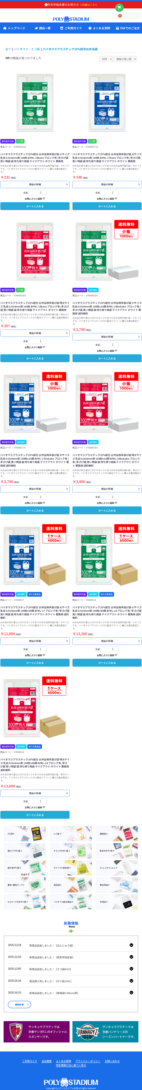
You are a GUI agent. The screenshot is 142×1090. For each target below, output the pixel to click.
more (19, 1004)
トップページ (14, 28)
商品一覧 (43, 28)
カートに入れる (35, 206)
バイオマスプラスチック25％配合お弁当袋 (70, 49)
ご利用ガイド (71, 28)
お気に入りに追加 (35, 198)
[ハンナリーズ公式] (105, 1031)
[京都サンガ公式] (37, 1031)
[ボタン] (119, 8)
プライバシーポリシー (87, 1061)
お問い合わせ (112, 1061)
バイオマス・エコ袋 (27, 49)
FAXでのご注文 (128, 28)
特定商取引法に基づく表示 (71, 1065)
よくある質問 (99, 28)
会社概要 (47, 1061)
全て (8, 49)
